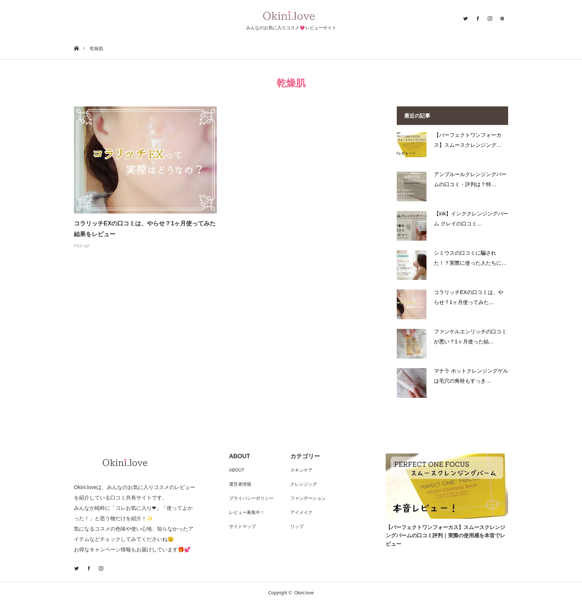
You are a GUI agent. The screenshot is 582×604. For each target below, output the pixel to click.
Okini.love (304, 592)
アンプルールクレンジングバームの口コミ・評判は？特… (470, 179)
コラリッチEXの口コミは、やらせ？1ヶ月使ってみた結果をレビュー (145, 228)
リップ (297, 526)
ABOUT (236, 470)
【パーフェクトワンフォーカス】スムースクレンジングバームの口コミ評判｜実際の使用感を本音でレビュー (445, 535)
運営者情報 (240, 484)
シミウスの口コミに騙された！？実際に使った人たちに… (470, 258)
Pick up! (82, 245)
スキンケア (301, 470)
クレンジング (303, 484)
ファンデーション (308, 498)
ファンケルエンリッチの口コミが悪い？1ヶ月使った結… (470, 336)
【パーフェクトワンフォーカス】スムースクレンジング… (467, 140)
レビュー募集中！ (247, 512)
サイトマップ (242, 526)
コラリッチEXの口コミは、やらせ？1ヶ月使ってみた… (468, 297)
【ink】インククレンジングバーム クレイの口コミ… (471, 219)
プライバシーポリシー (251, 498)
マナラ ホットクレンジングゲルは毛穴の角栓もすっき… (471, 376)
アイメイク (301, 512)
